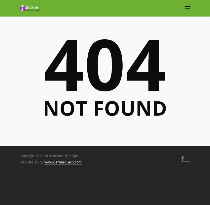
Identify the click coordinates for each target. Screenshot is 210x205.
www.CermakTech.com (63, 162)
